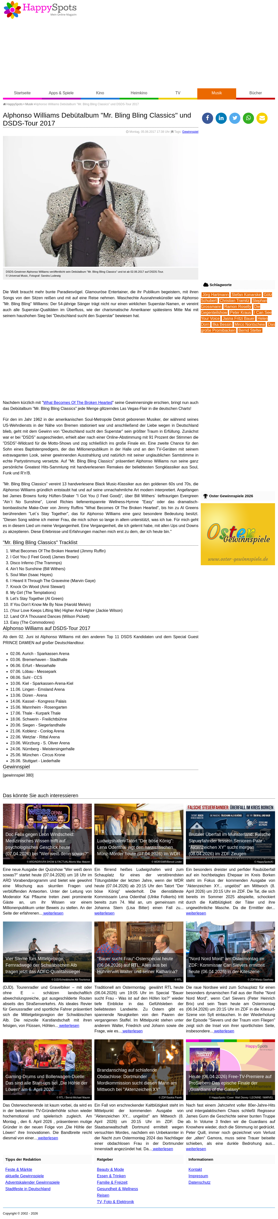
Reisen (103, 1195)
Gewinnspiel (190, 131)
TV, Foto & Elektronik (115, 1202)
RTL (179, 979)
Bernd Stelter (249, 330)
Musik (217, 93)
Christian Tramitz (235, 300)
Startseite (22, 93)
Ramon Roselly (237, 306)
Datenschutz (199, 1182)
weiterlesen (52, 913)
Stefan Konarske (246, 295)
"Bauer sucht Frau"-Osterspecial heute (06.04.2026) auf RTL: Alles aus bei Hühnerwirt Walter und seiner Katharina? (137, 965)
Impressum (198, 1176)
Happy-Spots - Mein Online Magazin (40, 10)
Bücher (255, 93)
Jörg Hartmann (215, 295)
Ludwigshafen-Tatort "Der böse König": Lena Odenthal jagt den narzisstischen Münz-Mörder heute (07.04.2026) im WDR (138, 847)
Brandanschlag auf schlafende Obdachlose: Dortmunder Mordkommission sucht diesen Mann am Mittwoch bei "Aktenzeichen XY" (137, 1080)
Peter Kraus (240, 312)
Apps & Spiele (61, 93)
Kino (100, 93)
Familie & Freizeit (112, 1182)
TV (177, 93)
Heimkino (139, 93)
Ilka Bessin (221, 324)
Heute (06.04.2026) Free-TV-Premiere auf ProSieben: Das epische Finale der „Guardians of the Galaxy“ (230, 1083)
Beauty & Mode (110, 1169)
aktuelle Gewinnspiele (24, 1176)
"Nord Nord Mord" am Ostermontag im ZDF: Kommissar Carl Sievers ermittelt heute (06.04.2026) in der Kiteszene (227, 965)
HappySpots (13, 104)
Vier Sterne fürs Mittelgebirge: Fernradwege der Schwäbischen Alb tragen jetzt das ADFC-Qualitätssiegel (42, 965)
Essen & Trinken (111, 1176)
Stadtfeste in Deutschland (28, 1189)
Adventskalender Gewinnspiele (32, 1182)
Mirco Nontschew (250, 324)
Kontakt (195, 1169)
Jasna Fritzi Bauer (238, 318)
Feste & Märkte (18, 1169)
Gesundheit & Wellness (117, 1189)
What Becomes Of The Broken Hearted (77, 402)
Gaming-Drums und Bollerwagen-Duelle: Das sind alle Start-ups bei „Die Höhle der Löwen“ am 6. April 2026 (46, 1083)
